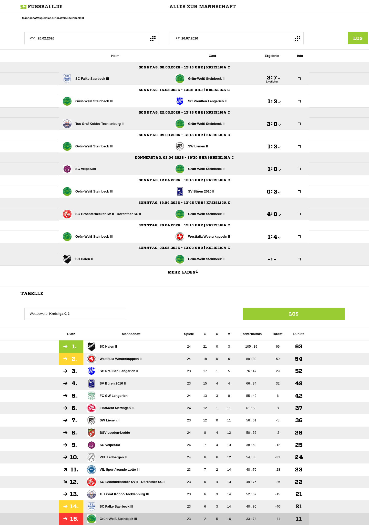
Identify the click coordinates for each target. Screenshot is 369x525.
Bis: (177, 38)
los (358, 38)
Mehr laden (185, 271)
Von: (33, 38)
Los (294, 313)
